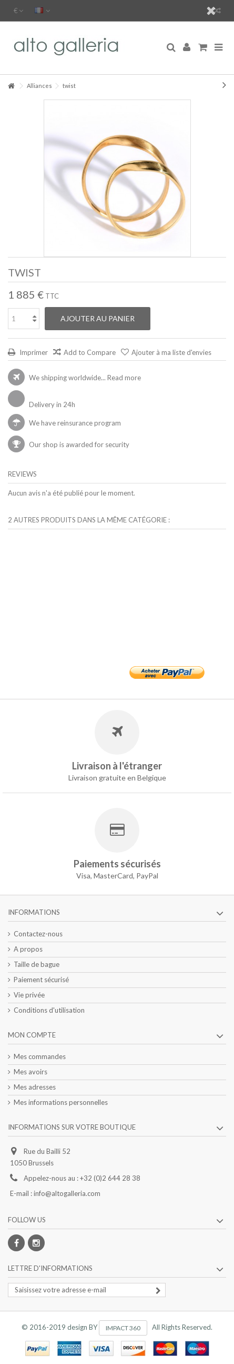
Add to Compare (90, 352)
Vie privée (29, 995)
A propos (28, 949)
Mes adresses (35, 1087)
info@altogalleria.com (67, 1193)
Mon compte (32, 1035)
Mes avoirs (30, 1072)
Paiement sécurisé (41, 979)
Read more (124, 377)
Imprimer (33, 352)
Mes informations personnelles (61, 1102)
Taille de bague (36, 964)
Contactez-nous (38, 934)
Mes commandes (40, 1056)
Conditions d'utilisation (49, 1010)
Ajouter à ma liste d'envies (171, 352)
